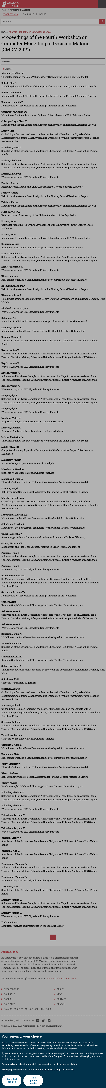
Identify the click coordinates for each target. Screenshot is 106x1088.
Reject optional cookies (33, 1080)
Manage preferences (13, 1069)
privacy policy (17, 1064)
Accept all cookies (11, 1080)
